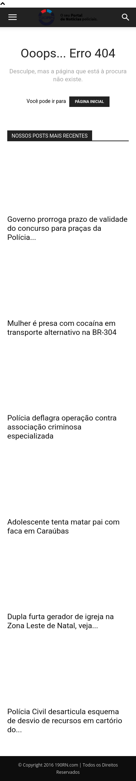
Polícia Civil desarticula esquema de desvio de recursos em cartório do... (64, 720)
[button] (12, 17)
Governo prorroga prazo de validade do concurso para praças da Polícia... (67, 228)
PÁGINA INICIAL (89, 101)
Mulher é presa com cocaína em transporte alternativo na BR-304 (61, 328)
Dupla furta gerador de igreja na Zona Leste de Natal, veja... (60, 621)
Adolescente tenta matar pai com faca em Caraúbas (63, 526)
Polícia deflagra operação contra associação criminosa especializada (62, 427)
